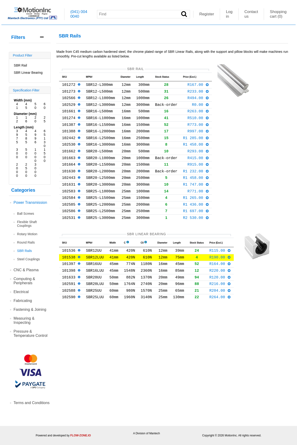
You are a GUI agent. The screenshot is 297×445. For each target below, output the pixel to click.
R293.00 (198, 162)
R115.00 (220, 272)
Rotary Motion (27, 234)
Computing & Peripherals (24, 281)
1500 (45, 155)
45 (26, 106)
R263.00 (198, 116)
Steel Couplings (28, 259)
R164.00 (220, 287)
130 (45, 142)
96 (35, 140)
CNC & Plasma (26, 270)
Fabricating (22, 301)
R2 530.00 (196, 238)
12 (17, 119)
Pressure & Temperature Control (30, 333)
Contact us (251, 14)
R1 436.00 (196, 222)
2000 (17, 170)
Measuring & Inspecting (23, 320)
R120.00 (220, 303)
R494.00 (198, 101)
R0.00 (200, 109)
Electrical (21, 292)
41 (17, 106)
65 (45, 133)
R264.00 (220, 325)
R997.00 (198, 139)
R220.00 (220, 295)
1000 (35, 155)
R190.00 (220, 280)
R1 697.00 (196, 230)
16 (26, 119)
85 (26, 140)
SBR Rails (24, 251)
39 (17, 133)
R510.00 (198, 124)
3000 (35, 170)
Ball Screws (25, 213)
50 (35, 106)
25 (45, 119)
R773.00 (198, 131)
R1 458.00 (196, 154)
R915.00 (198, 177)
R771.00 (198, 207)
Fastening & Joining (29, 309)
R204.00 (220, 318)
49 (35, 133)
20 (35, 119)
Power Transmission (30, 202)
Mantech (154, 433)
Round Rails (26, 242)
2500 (26, 170)
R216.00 (220, 310)
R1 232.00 (196, 184)
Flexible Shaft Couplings (27, 224)
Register (206, 14)
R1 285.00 (196, 147)
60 (45, 106)
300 (17, 153)
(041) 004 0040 (78, 14)
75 (17, 140)
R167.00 (198, 86)
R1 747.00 (196, 200)
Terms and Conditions (31, 403)
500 (26, 153)
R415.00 (198, 169)
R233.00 (198, 94)
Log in (229, 14)
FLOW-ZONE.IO (80, 435)
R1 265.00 (196, 215)
